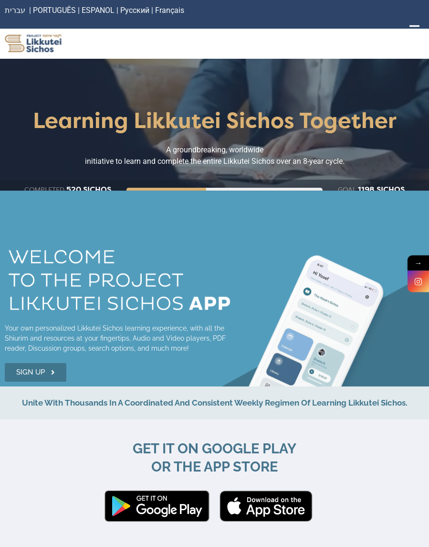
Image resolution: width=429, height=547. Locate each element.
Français (169, 10)
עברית (15, 10)
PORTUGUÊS (54, 10)
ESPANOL (98, 10)
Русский (135, 10)
